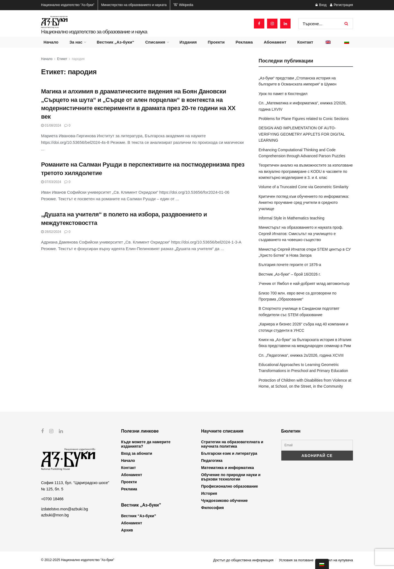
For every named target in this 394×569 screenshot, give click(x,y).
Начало (51, 42)
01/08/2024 (51, 125)
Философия (212, 507)
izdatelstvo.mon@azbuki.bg (64, 509)
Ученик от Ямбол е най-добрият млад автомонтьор (304, 283)
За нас (76, 42)
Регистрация (341, 5)
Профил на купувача (336, 560)
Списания (155, 42)
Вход (320, 5)
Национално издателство (67, 5)
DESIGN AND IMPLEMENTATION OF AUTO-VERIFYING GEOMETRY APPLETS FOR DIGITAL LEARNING (302, 134)
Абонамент (275, 42)
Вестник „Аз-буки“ (115, 42)
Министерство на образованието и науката (134, 5)
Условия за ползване (296, 560)
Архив (127, 530)
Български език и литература (229, 453)
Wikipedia (183, 5)
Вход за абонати (136, 453)
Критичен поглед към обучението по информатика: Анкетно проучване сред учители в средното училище (304, 202)
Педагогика (211, 460)
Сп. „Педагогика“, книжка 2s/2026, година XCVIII (301, 355)
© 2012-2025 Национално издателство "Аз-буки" (77, 560)
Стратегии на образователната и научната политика (232, 444)
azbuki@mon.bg (55, 515)
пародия (78, 59)
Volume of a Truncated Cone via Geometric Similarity (303, 187)
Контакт (305, 42)
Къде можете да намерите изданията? (145, 444)
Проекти (216, 42)
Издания (188, 42)
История (209, 493)
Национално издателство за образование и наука (94, 31)
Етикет (62, 59)
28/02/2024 (51, 232)
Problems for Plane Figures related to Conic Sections (304, 118)
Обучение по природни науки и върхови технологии (230, 477)
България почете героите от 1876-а (290, 264)
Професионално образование (229, 486)
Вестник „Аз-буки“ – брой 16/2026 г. (290, 274)
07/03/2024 (51, 182)
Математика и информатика (227, 467)
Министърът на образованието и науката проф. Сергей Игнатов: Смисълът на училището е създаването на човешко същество (301, 233)
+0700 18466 (52, 499)
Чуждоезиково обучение (224, 500)
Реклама (244, 42)
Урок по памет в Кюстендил (283, 94)
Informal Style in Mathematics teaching (291, 218)
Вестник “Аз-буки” (138, 516)
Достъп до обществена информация (243, 560)
